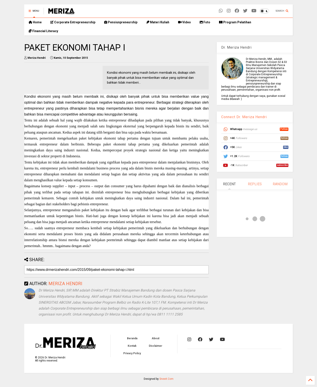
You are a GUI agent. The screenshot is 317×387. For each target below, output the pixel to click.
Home (35, 22)
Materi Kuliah (157, 22)
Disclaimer (155, 345)
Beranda (132, 338)
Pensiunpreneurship (120, 22)
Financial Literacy (43, 31)
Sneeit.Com (166, 378)
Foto (205, 22)
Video (184, 22)
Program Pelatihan (235, 22)
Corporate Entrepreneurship (72, 22)
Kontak (132, 345)
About (155, 338)
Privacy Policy (132, 353)
